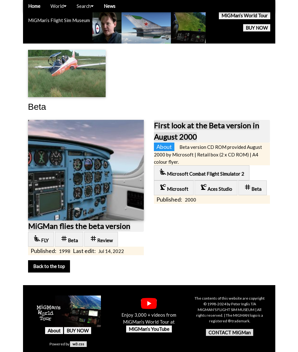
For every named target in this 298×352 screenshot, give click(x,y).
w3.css (78, 344)
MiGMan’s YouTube (149, 329)
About (54, 330)
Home (34, 6)
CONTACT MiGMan (229, 332)
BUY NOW (257, 28)
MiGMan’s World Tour (244, 15)
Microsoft (173, 187)
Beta (69, 239)
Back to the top (49, 266)
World (58, 6)
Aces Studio (216, 187)
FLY (41, 239)
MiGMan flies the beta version (79, 226)
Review (101, 239)
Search (85, 6)
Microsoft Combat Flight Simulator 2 (201, 172)
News (109, 6)
